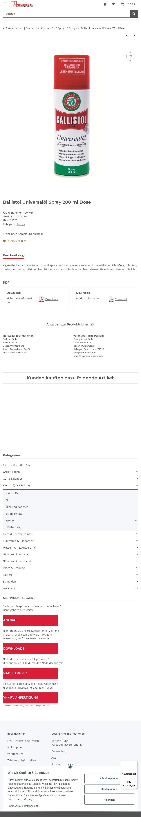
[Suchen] (66, 14)
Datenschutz (32, 806)
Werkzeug (9, 588)
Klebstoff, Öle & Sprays (17, 485)
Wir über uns (15, 754)
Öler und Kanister (17, 507)
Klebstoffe (12, 493)
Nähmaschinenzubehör (17, 561)
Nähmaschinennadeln (16, 554)
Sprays (21, 224)
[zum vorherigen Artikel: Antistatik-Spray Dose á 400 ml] (127, 35)
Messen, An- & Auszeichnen (20, 547)
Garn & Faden (11, 472)
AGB (54, 757)
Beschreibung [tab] (13, 255)
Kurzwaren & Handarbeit (18, 541)
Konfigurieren (108, 789)
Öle (8, 500)
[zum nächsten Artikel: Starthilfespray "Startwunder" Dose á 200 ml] (134, 35)
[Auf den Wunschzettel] (130, 56)
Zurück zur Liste (14, 28)
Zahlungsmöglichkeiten (21, 760)
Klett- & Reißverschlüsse (18, 534)
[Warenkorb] (128, 4)
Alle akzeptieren (108, 778)
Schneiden (9, 581)
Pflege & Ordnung (14, 568)
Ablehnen (107, 799)
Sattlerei (8, 574)
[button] (105, 4)
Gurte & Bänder (12, 478)
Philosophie (14, 747)
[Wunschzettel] (113, 4)
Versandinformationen (21, 767)
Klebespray (14, 527)
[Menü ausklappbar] (5, 2)
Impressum (15, 806)
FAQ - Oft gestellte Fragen (23, 741)
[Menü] (135, 762)
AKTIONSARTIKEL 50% (16, 465)
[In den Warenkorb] (6, 48)
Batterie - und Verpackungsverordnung (66, 742)
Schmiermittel (14, 513)
